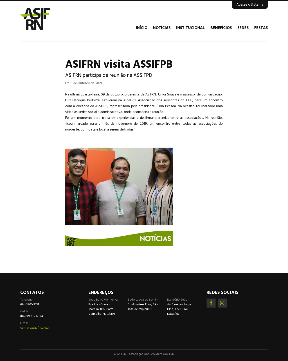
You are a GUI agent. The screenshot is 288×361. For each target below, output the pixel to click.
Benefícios (221, 28)
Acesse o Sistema (249, 4)
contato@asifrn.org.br (34, 328)
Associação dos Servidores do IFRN (47, 19)
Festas (261, 28)
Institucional (190, 28)
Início (141, 28)
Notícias (162, 28)
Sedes (243, 28)
